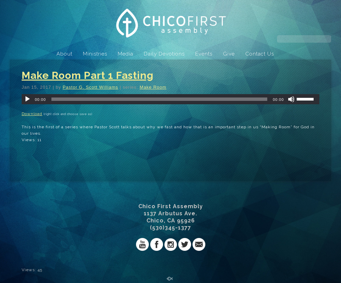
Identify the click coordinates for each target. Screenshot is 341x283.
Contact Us (259, 54)
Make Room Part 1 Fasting (88, 75)
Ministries (95, 54)
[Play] (27, 99)
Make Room (153, 87)
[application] (170, 99)
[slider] (159, 99)
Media (125, 54)
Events (203, 54)
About (64, 54)
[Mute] (291, 99)
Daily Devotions (164, 54)
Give (229, 54)
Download (32, 113)
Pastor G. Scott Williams (90, 87)
